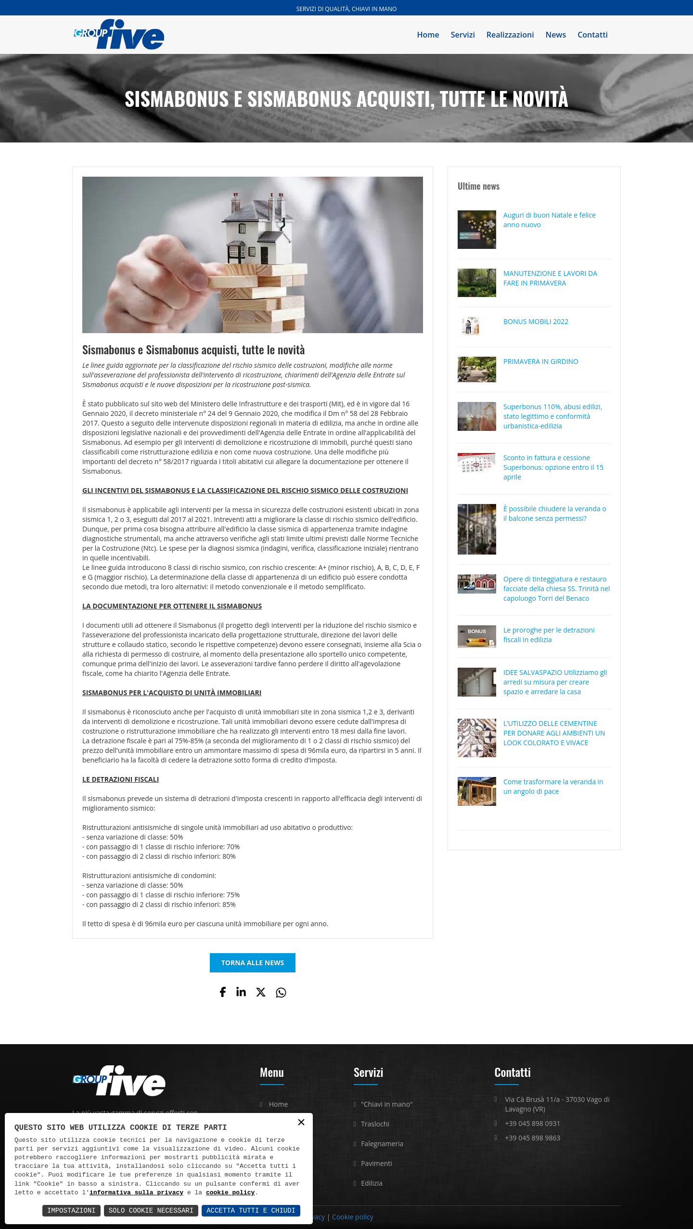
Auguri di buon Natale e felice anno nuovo (549, 219)
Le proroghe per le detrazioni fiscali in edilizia (549, 634)
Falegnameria (382, 1143)
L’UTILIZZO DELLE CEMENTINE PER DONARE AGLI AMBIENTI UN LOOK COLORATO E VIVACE (554, 733)
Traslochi (375, 1123)
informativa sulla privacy (136, 1193)
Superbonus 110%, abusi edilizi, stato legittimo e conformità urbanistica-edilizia (552, 416)
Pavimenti (376, 1163)
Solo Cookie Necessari (151, 1210)
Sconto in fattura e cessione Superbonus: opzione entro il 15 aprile (553, 467)
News (556, 34)
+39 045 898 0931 (533, 1123)
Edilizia (372, 1183)
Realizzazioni (510, 34)
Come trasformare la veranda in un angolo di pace (553, 786)
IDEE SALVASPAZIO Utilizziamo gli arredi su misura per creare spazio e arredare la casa (555, 682)
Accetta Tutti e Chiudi (250, 1210)
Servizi (463, 34)
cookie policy (230, 1193)
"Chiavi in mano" (387, 1104)
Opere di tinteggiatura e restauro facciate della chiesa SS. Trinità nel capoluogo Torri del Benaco (556, 588)
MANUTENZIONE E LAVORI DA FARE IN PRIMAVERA (550, 278)
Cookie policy (352, 1216)
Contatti (593, 34)
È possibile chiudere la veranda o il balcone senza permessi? (554, 513)
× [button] (301, 1123)
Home (428, 34)
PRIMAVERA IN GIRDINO (540, 361)
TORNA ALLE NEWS (252, 962)
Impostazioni (71, 1210)
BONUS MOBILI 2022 (535, 321)
